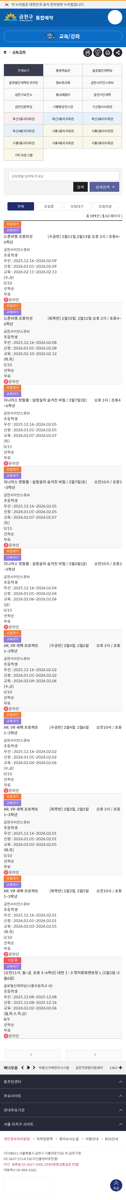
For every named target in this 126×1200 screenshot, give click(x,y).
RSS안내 (111, 1139)
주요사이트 (12, 1095)
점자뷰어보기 (87, 52)
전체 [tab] (21, 206)
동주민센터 (12, 1081)
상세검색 (105, 187)
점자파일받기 (97, 52)
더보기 (120, 1067)
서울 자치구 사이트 (19, 1124)
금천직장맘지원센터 (89, 1067)
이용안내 (91, 1139)
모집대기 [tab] (77, 206)
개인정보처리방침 (17, 1139)
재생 (28, 1067)
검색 (80, 187)
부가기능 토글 (117, 52)
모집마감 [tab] (105, 206)
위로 (116, 1188)
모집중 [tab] (49, 206)
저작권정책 (44, 1139)
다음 (34, 1067)
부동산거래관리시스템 (54, 1067)
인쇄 (107, 52)
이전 (22, 1067)
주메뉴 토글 (115, 17)
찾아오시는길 (69, 1139)
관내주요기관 (14, 1110)
